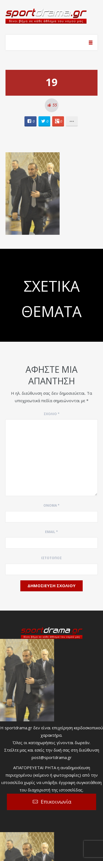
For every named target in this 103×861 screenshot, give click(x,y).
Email (51, 531)
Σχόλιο (52, 414)
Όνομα (51, 505)
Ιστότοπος (51, 558)
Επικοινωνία (56, 801)
